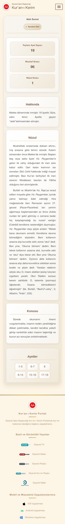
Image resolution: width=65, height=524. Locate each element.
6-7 (33, 366)
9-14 (20, 375)
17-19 (44, 375)
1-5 (20, 366)
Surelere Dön (32, 27)
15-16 (32, 375)
